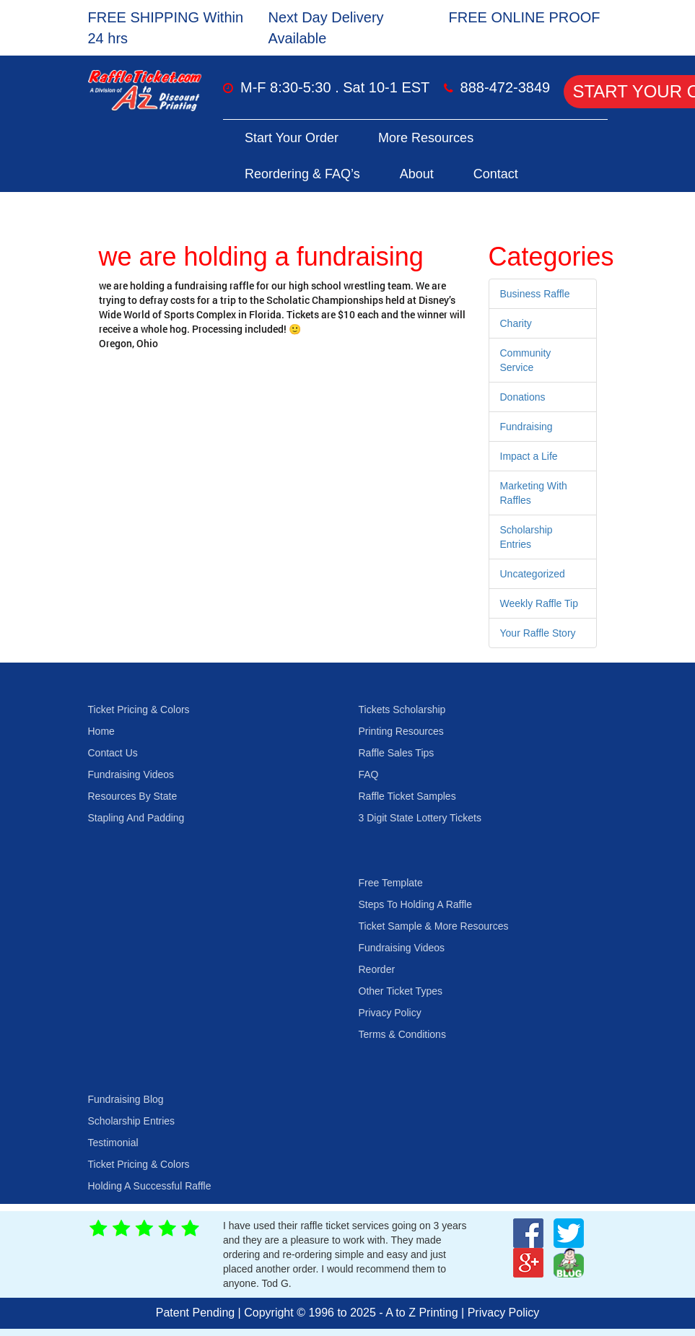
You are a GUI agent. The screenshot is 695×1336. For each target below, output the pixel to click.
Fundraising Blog (126, 1099)
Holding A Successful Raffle (149, 1186)
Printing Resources (401, 731)
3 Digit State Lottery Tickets (420, 818)
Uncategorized (532, 574)
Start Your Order (291, 138)
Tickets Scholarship (402, 709)
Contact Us (113, 753)
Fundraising (526, 426)
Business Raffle (535, 294)
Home (101, 731)
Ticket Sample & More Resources (434, 926)
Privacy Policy (390, 1012)
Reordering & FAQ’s (302, 174)
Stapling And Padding (136, 818)
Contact (495, 174)
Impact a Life (529, 456)
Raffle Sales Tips (396, 753)
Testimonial (113, 1142)
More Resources (425, 138)
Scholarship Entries (131, 1121)
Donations (523, 397)
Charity (516, 323)
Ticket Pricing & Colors (139, 709)
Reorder (377, 969)
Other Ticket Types (400, 991)
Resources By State (133, 796)
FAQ (369, 774)
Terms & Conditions (402, 1034)
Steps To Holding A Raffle (415, 904)
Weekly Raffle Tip (539, 603)
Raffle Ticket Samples (407, 796)
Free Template (391, 883)
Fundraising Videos (131, 774)
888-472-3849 (505, 87)
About (417, 174)
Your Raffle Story (538, 633)
